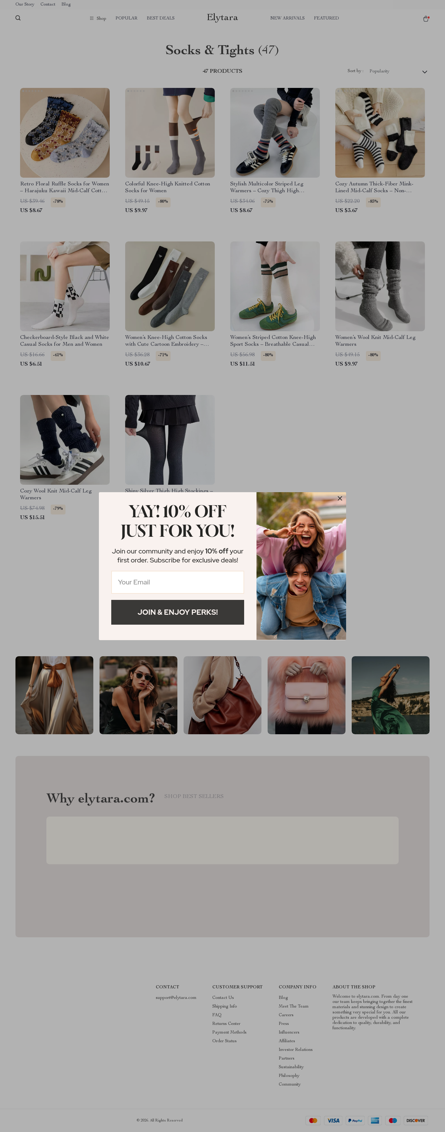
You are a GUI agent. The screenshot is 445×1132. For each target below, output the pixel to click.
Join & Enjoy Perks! (178, 612)
